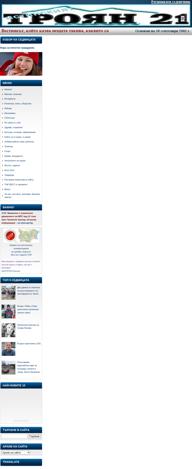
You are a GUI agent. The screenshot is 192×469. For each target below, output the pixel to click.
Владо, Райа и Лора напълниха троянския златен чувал (28, 309)
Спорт (7, 151)
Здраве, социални (13, 127)
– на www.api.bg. (24, 223)
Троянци (8, 146)
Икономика (9, 113)
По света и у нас (12, 122)
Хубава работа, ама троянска (19, 141)
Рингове (16, 271)
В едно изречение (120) (29, 343)
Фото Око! (9, 170)
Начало (8, 89)
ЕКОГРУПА (7, 271)
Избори (8, 108)
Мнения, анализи (13, 94)
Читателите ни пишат (15, 160)
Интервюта (9, 99)
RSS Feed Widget (21, 421)
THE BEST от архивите (15, 184)
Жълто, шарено (12, 165)
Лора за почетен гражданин (17, 47)
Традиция (9, 175)
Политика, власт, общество (17, 103)
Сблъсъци (9, 118)
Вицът (7, 189)
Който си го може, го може (17, 137)
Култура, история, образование (20, 132)
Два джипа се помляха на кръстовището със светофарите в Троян (28, 290)
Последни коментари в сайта (18, 179)
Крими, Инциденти (13, 156)
